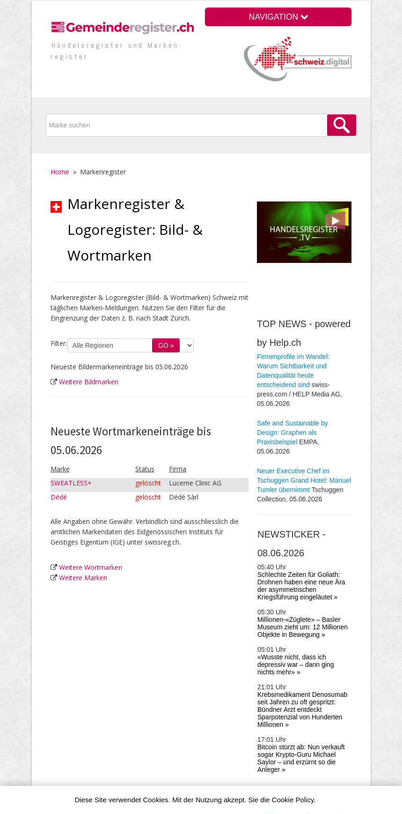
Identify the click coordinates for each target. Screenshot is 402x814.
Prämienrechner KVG (300, 646)
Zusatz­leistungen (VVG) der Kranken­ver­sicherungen (309, 661)
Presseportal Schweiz (301, 675)
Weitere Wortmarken (90, 567)
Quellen (308, 751)
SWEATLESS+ (71, 482)
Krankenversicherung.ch (304, 637)
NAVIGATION (278, 17)
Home (60, 171)
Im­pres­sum (183, 751)
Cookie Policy (293, 800)
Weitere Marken (83, 577)
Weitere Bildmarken (88, 381)
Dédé (59, 497)
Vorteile (268, 740)
